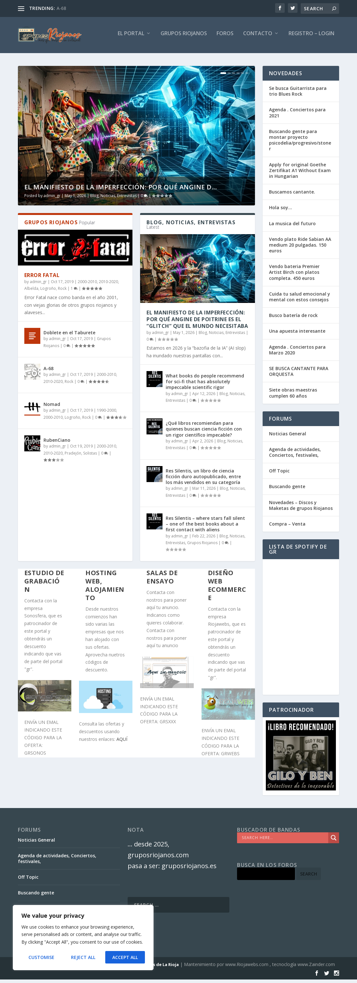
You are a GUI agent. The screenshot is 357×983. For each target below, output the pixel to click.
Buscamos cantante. (292, 195)
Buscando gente (287, 490)
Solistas (90, 456)
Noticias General (287, 437)
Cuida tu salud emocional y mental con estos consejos (299, 300)
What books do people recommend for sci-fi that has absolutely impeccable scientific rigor (205, 385)
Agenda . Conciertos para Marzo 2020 (297, 353)
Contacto (257, 37)
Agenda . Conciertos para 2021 (297, 116)
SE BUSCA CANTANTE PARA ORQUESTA (298, 375)
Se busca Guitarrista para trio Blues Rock (298, 94)
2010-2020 (108, 285)
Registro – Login (311, 37)
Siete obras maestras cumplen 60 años (293, 396)
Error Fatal (42, 278)
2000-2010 (87, 285)
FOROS (225, 37)
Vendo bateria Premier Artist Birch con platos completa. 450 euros (294, 275)
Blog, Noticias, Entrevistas (113, 199)
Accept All (125, 957)
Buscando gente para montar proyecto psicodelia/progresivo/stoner (300, 143)
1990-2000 (106, 413)
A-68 (61, 8)
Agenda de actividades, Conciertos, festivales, (295, 456)
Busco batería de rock (293, 319)
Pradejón (73, 456)
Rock (62, 292)
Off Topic (279, 474)
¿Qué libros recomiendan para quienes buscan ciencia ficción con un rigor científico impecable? (204, 432)
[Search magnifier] (333, 841)
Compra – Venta (287, 527)
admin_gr (52, 199)
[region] (83, 937)
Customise (41, 957)
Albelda (31, 292)
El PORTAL (131, 37)
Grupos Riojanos (202, 546)
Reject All (83, 957)
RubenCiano (57, 443)
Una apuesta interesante (297, 334)
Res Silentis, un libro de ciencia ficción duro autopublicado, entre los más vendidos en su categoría (203, 480)
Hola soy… (280, 211)
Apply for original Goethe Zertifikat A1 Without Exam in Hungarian (300, 174)
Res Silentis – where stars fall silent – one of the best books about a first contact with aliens (205, 527)
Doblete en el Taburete (69, 336)
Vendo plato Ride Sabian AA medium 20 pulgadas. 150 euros (300, 248)
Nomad (52, 408)
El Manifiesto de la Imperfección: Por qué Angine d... (120, 190)
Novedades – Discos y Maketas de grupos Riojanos (301, 509)
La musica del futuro (292, 227)
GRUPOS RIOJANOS (184, 37)
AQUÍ (121, 743)
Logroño (48, 292)
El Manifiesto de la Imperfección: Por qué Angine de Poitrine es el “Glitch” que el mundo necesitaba (197, 323)
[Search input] (284, 841)
